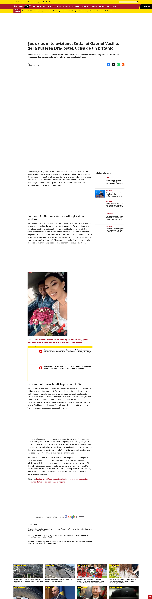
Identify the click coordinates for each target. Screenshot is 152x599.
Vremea (94, 6)
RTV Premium (26, 2)
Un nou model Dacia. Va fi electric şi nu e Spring (123, 546)
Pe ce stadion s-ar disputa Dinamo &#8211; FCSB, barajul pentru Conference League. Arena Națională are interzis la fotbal (91, 525)
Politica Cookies (32, 588)
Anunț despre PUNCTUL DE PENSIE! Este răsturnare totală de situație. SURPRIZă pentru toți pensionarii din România (58, 480)
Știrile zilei (16, 2)
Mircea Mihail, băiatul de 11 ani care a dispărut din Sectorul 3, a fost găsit (26, 568)
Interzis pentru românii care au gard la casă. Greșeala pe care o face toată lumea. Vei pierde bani (122, 525)
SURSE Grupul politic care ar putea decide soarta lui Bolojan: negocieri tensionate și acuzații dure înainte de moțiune (59, 547)
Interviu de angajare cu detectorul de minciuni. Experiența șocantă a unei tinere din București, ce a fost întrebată (115, 160)
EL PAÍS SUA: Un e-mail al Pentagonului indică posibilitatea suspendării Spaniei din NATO (28, 525)
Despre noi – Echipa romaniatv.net (75, 588)
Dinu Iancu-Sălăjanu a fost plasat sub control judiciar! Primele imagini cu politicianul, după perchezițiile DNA (90, 547)
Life (108, 6)
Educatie (76, 6)
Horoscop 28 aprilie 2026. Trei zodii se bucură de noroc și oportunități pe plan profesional (114, 171)
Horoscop (36, 2)
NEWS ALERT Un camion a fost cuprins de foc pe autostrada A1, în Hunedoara (27, 576)
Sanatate (85, 6)
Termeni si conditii (46, 588)
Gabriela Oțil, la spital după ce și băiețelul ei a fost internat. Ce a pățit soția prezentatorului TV (114, 139)
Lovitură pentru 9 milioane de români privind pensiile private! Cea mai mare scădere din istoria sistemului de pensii (90, 569)
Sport (114, 6)
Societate (47, 6)
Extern (102, 6)
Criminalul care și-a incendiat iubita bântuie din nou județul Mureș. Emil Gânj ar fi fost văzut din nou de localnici (67, 318)
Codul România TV (95, 588)
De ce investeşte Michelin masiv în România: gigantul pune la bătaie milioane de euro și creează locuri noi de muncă (28, 547)
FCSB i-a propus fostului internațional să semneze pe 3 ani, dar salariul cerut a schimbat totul (59, 569)
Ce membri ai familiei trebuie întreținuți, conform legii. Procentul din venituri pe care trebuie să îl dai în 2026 (60, 474)
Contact (58, 588)
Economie (57, 6)
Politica (37, 6)
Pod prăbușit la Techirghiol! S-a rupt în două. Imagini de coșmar (58, 524)
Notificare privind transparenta (114, 588)
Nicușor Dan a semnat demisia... (120, 567)
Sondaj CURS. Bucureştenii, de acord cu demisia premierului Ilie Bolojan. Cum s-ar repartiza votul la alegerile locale (67, 11)
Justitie (66, 6)
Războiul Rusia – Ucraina (49, 2)
